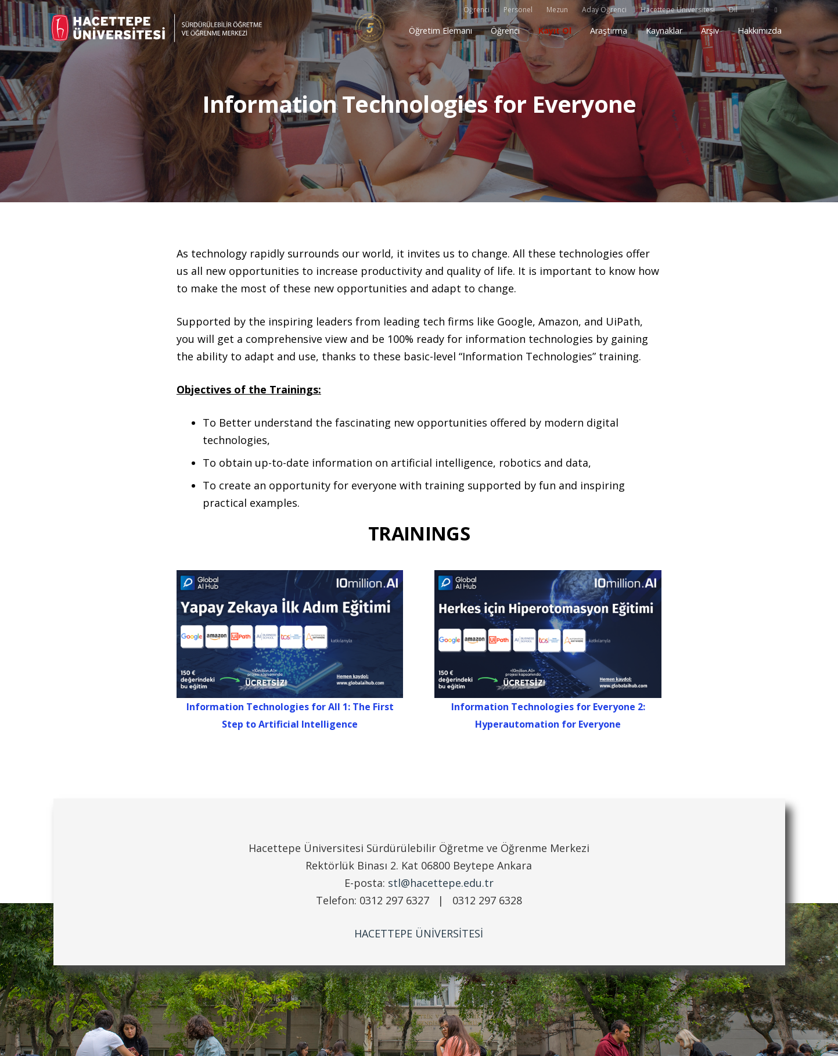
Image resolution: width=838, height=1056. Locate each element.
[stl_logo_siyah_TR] (158, 27)
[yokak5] (369, 27)
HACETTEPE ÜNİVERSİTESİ (418, 933)
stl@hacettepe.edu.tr (441, 883)
